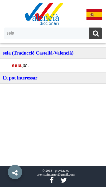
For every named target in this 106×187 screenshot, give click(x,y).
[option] (53, 93)
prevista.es (62, 170)
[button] (5, 160)
